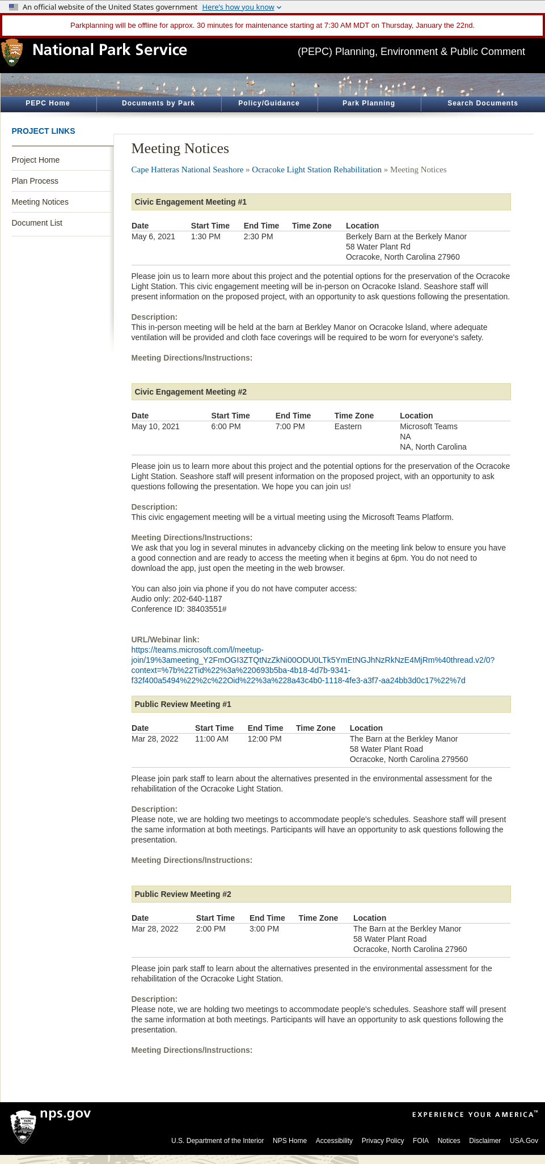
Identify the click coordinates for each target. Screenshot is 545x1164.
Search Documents (482, 103)
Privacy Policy (383, 1141)
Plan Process (35, 180)
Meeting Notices (40, 201)
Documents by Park (158, 103)
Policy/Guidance (268, 103)
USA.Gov (524, 1141)
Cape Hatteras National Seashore (188, 169)
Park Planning (369, 103)
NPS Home (290, 1141)
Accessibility (334, 1141)
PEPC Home (48, 103)
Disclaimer (485, 1141)
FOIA (421, 1141)
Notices (449, 1141)
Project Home (36, 159)
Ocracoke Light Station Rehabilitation (317, 169)
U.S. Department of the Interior (217, 1141)
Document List (37, 222)
